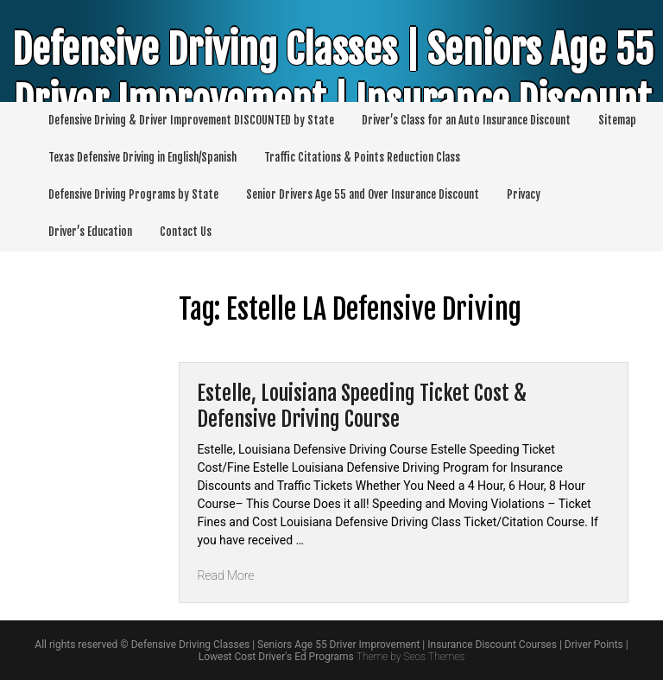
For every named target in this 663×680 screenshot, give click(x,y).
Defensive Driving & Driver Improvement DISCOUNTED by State (191, 120)
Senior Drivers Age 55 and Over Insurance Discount (362, 194)
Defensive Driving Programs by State (133, 194)
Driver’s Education (90, 231)
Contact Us (186, 231)
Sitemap (617, 120)
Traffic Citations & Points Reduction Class (362, 157)
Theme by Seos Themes (410, 657)
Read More (225, 575)
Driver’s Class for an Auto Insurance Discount (466, 120)
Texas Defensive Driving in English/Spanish (142, 157)
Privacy (523, 194)
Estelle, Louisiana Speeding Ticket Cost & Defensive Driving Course (362, 406)
